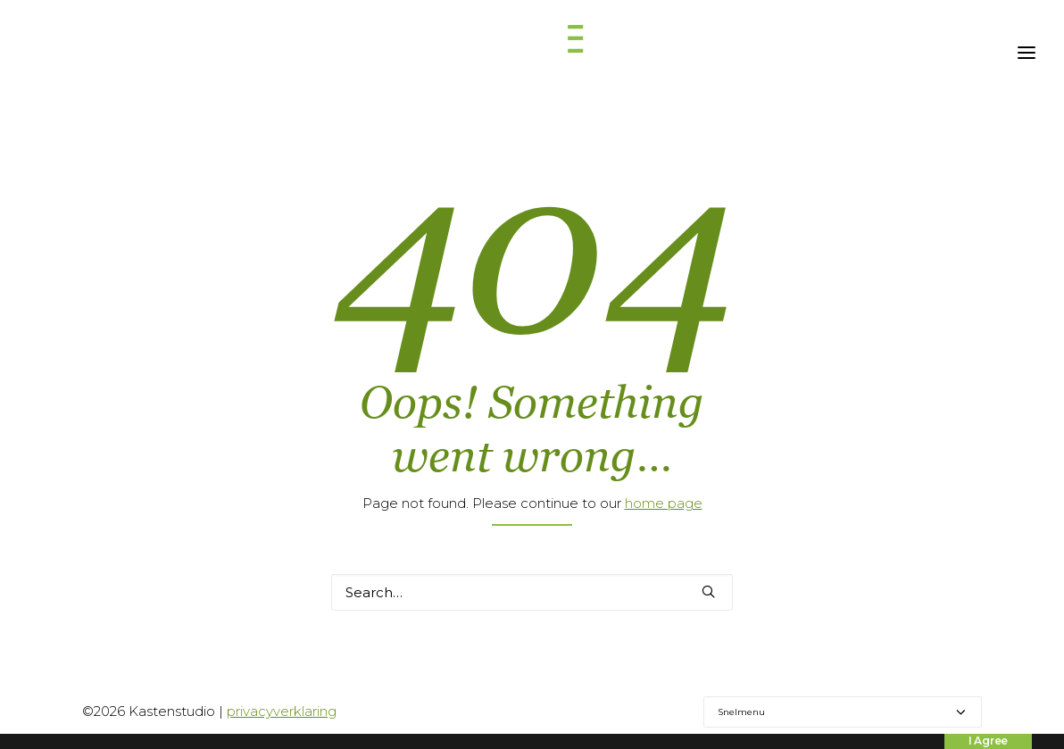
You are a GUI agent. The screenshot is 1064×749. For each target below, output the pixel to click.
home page (663, 503)
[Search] (532, 592)
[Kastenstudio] (532, 52)
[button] (708, 591)
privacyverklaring (282, 711)
